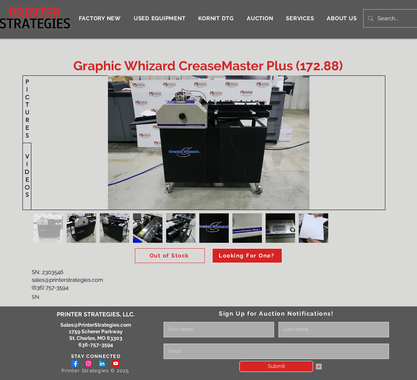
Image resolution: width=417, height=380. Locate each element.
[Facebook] (74, 363)
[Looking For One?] (247, 255)
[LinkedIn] (102, 363)
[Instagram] (88, 363)
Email (170, 341)
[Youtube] (115, 363)
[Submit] (276, 366)
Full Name (176, 319)
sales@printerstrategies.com (67, 280)
